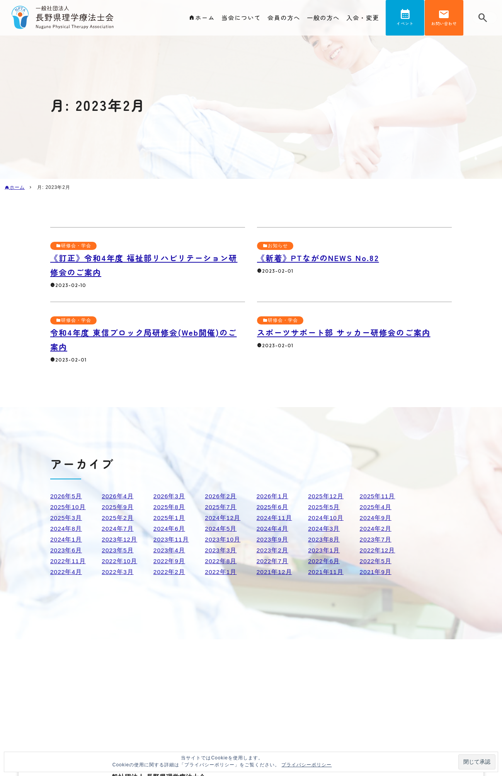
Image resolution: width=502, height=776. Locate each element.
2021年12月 (275, 572)
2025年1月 (169, 518)
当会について (241, 17)
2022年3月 (118, 572)
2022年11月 (68, 561)
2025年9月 (118, 507)
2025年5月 (324, 507)
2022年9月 (169, 561)
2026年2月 (221, 496)
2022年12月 (378, 550)
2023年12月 (120, 539)
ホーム (205, 17)
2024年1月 (66, 539)
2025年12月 (326, 496)
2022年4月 (66, 572)
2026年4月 (118, 496)
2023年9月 (273, 539)
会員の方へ (283, 17)
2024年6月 (169, 528)
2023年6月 (66, 550)
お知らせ (278, 245)
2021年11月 (326, 572)
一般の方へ (323, 17)
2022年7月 (273, 561)
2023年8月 (324, 539)
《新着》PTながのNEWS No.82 (320, 257)
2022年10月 (120, 561)
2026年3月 (169, 496)
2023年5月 (118, 550)
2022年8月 (221, 561)
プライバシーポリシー (306, 765)
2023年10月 (223, 539)
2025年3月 (66, 518)
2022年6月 (324, 561)
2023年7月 (376, 539)
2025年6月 (273, 507)
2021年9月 (376, 572)
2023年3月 (221, 550)
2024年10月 (326, 518)
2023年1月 (324, 550)
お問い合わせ (444, 24)
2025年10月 (68, 507)
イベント (405, 24)
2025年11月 (378, 496)
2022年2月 (169, 572)
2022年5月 (376, 561)
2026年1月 (273, 496)
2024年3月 (324, 528)
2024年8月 (66, 528)
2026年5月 (66, 496)
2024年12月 (223, 518)
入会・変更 (362, 17)
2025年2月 (118, 518)
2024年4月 (273, 528)
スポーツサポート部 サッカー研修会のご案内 (348, 332)
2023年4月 (169, 550)
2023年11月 (171, 539)
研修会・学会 (76, 245)
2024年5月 (221, 528)
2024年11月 (275, 518)
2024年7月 (118, 528)
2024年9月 (376, 518)
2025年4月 (376, 507)
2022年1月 (221, 572)
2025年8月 (169, 507)
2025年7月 (221, 507)
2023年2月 (273, 550)
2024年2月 (376, 528)
